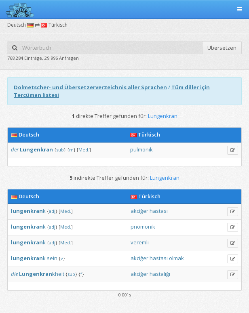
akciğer (139, 210)
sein (52, 258)
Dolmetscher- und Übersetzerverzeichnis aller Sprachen (90, 87)
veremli (140, 242)
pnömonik (143, 226)
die (14, 273)
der (15, 149)
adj (52, 211)
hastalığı (160, 273)
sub (60, 150)
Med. (83, 150)
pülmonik (141, 149)
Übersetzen (221, 47)
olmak (176, 258)
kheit (41, 273)
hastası (159, 210)
